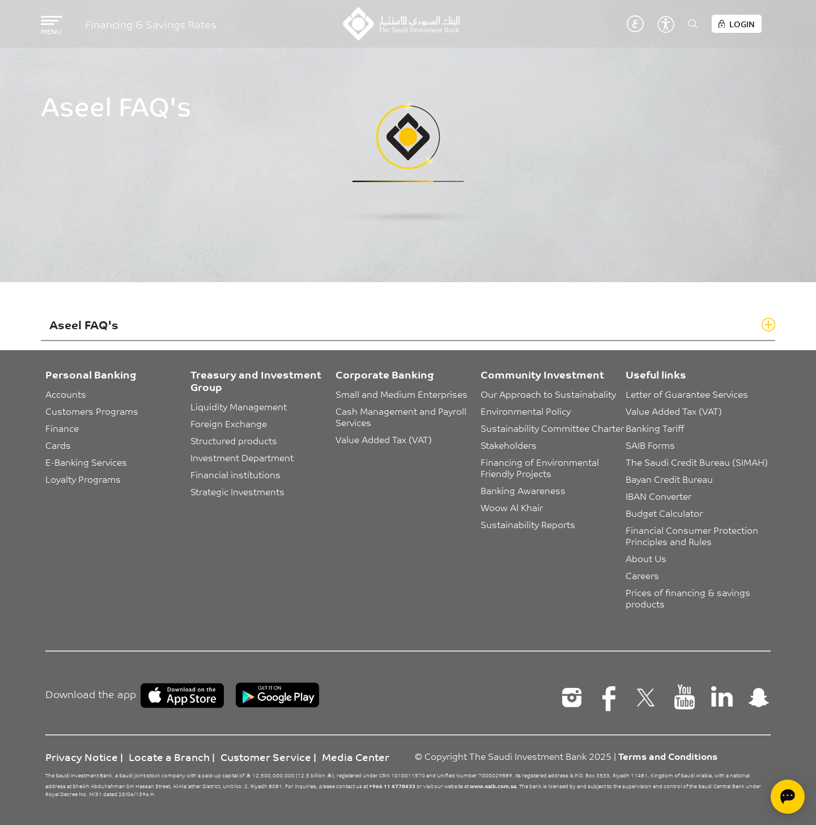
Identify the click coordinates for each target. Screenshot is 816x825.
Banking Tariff (655, 428)
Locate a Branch (169, 756)
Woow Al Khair (512, 507)
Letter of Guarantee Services (687, 394)
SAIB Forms (650, 445)
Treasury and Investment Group (255, 380)
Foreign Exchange (228, 423)
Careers (642, 575)
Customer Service (265, 756)
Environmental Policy (526, 411)
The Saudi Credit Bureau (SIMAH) (697, 462)
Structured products (233, 440)
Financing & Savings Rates (150, 24)
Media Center (355, 756)
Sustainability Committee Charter (552, 428)
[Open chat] (788, 797)
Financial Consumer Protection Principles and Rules (693, 535)
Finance (62, 428)
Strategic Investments (237, 491)
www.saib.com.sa (493, 785)
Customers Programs (91, 411)
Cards (58, 445)
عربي (635, 23)
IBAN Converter (658, 496)
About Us (646, 558)
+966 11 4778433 (392, 785)
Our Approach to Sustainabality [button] (548, 394)
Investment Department (242, 457)
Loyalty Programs (83, 479)
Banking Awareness (523, 490)
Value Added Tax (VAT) (383, 439)
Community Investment (542, 374)
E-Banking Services (86, 462)
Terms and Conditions (667, 756)
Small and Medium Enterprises (401, 394)
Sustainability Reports (528, 524)
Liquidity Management (238, 406)
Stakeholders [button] (509, 445)
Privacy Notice (81, 756)
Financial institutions (235, 474)
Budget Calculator (664, 513)
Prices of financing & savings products (689, 597)
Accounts (65, 394)
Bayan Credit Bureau (669, 479)
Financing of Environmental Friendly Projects (541, 467)
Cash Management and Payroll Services (402, 416)
